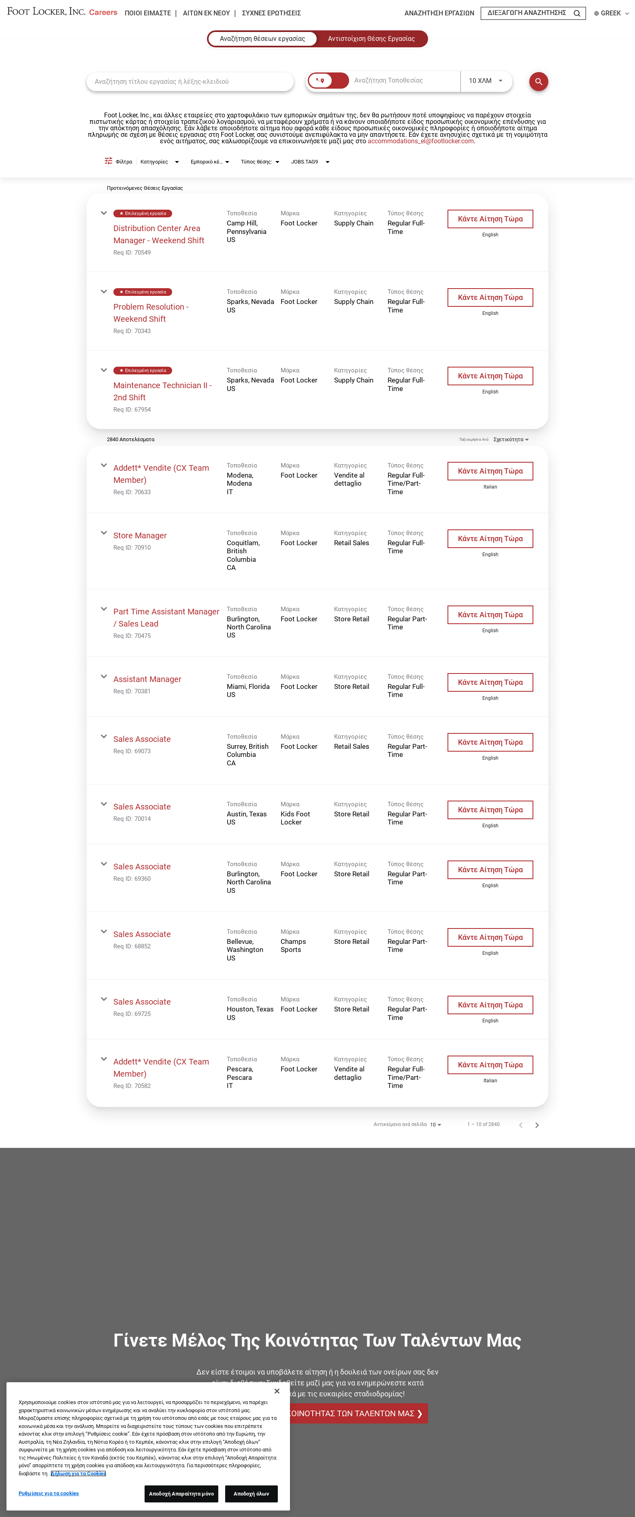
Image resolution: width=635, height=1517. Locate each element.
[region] (148, 1446)
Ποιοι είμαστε (148, 13)
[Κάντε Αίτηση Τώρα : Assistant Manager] (490, 682)
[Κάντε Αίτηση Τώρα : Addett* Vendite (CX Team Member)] (490, 471)
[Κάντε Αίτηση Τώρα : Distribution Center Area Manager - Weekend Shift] (490, 219)
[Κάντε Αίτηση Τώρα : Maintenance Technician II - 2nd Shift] (490, 376)
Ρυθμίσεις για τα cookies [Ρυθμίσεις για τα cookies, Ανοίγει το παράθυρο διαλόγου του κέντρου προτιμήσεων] (49, 1493)
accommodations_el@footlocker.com (421, 141)
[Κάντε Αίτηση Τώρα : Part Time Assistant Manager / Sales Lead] (490, 615)
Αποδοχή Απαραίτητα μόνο (181, 1494)
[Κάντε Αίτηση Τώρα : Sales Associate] (490, 742)
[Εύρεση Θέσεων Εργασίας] (538, 81)
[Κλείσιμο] (277, 1391)
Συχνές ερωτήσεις (271, 13)
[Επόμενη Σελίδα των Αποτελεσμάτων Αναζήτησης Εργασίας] (537, 1124)
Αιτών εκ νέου (206, 13)
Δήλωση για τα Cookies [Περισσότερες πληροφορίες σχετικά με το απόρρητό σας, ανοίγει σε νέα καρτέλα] (78, 1473)
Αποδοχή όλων (252, 1494)
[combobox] (190, 81)
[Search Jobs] (577, 13)
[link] (317, 232)
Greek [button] (611, 13)
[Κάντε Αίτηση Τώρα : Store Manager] (490, 538)
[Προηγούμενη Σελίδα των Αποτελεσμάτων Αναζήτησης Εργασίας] (521, 1124)
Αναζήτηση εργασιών (439, 13)
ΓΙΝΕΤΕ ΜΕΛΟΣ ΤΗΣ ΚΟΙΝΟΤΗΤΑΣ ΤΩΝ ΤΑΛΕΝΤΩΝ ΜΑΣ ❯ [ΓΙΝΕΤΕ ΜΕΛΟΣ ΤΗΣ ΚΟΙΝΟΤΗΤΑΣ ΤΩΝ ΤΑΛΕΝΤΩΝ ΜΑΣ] (317, 1413)
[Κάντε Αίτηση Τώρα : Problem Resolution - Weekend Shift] (490, 297)
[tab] (262, 39)
